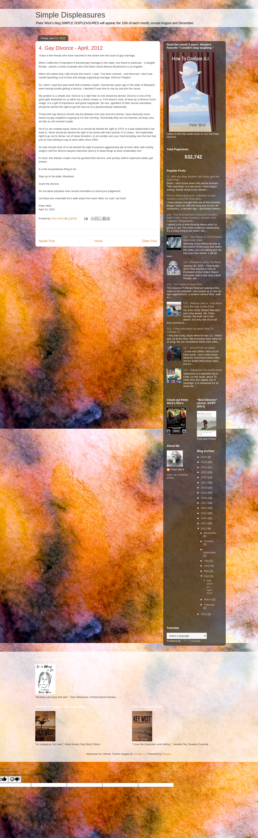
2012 (204, 528)
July (207, 560)
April (207, 576)
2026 (204, 456)
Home (98, 241)
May (207, 570)
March (208, 599)
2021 (204, 482)
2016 (204, 507)
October (208, 541)
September (209, 552)
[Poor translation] (14, 779)
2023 (204, 472)
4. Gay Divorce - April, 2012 (207, 586)
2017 (204, 502)
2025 (204, 462)
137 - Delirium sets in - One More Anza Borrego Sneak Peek (202, 305)
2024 (204, 467)
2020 (204, 487)
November (210, 532)
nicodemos (139, 753)
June (207, 565)
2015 (204, 513)
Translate (190, 640)
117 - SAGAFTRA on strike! (199, 347)
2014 (204, 518)
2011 (204, 614)
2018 (204, 497)
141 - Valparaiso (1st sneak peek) (202, 369)
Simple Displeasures (70, 15)
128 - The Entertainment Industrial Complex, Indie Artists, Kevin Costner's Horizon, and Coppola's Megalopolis (192, 217)
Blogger (166, 753)
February (209, 604)
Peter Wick (177, 469)
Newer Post (47, 241)
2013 (204, 523)
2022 (204, 477)
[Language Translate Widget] (187, 636)
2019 (204, 492)
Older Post (149, 241)
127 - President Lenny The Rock (202, 262)
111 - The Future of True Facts (184, 284)
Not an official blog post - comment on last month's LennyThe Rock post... (191, 197)
